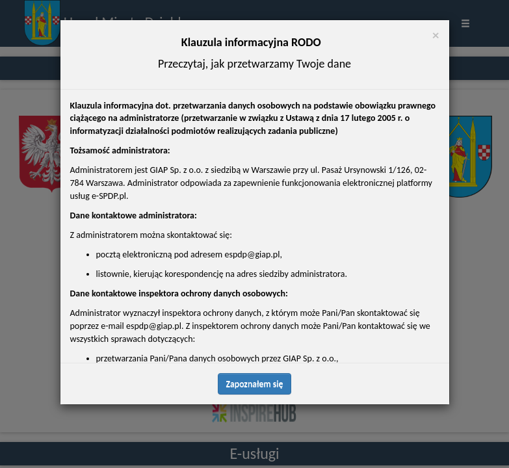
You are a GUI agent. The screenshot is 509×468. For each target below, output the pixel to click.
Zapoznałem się (254, 340)
